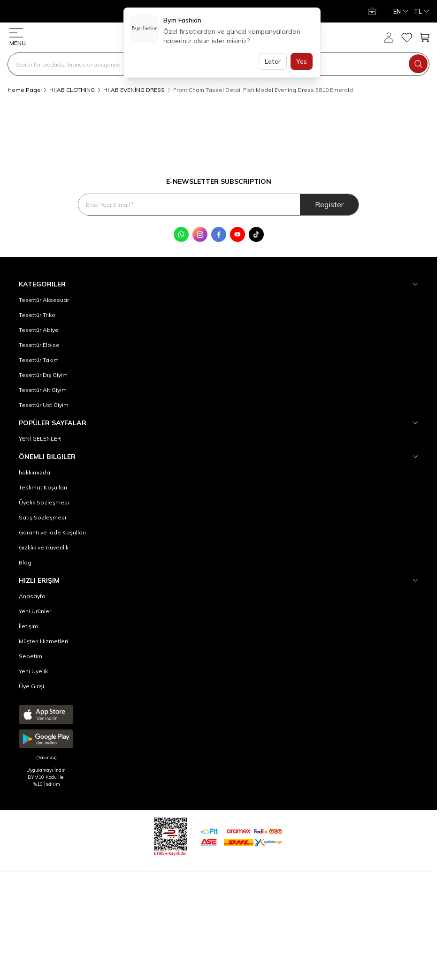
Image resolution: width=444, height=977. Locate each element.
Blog (25, 562)
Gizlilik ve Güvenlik (44, 547)
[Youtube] (237, 234)
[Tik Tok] (256, 234)
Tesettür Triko (37, 314)
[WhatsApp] (181, 234)
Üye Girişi (31, 686)
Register (329, 204)
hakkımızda (34, 472)
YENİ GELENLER (40, 438)
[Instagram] (199, 234)
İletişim (28, 626)
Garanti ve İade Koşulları (52, 532)
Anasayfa (32, 596)
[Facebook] (218, 234)
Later (273, 61)
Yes (301, 61)
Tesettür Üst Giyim (44, 404)
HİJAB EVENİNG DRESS (134, 89)
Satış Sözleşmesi (42, 517)
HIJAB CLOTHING (72, 89)
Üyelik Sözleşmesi (44, 502)
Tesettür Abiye (39, 329)
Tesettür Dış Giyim (43, 374)
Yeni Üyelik (33, 671)
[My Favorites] (406, 37)
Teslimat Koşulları (43, 487)
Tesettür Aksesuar (44, 299)
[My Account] (373, 11)
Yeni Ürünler (35, 611)
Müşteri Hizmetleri (43, 641)
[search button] (418, 63)
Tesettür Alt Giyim (43, 389)
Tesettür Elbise (39, 344)
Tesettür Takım (39, 359)
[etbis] (170, 835)
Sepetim (30, 656)
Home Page (24, 89)
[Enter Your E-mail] (218, 204)
